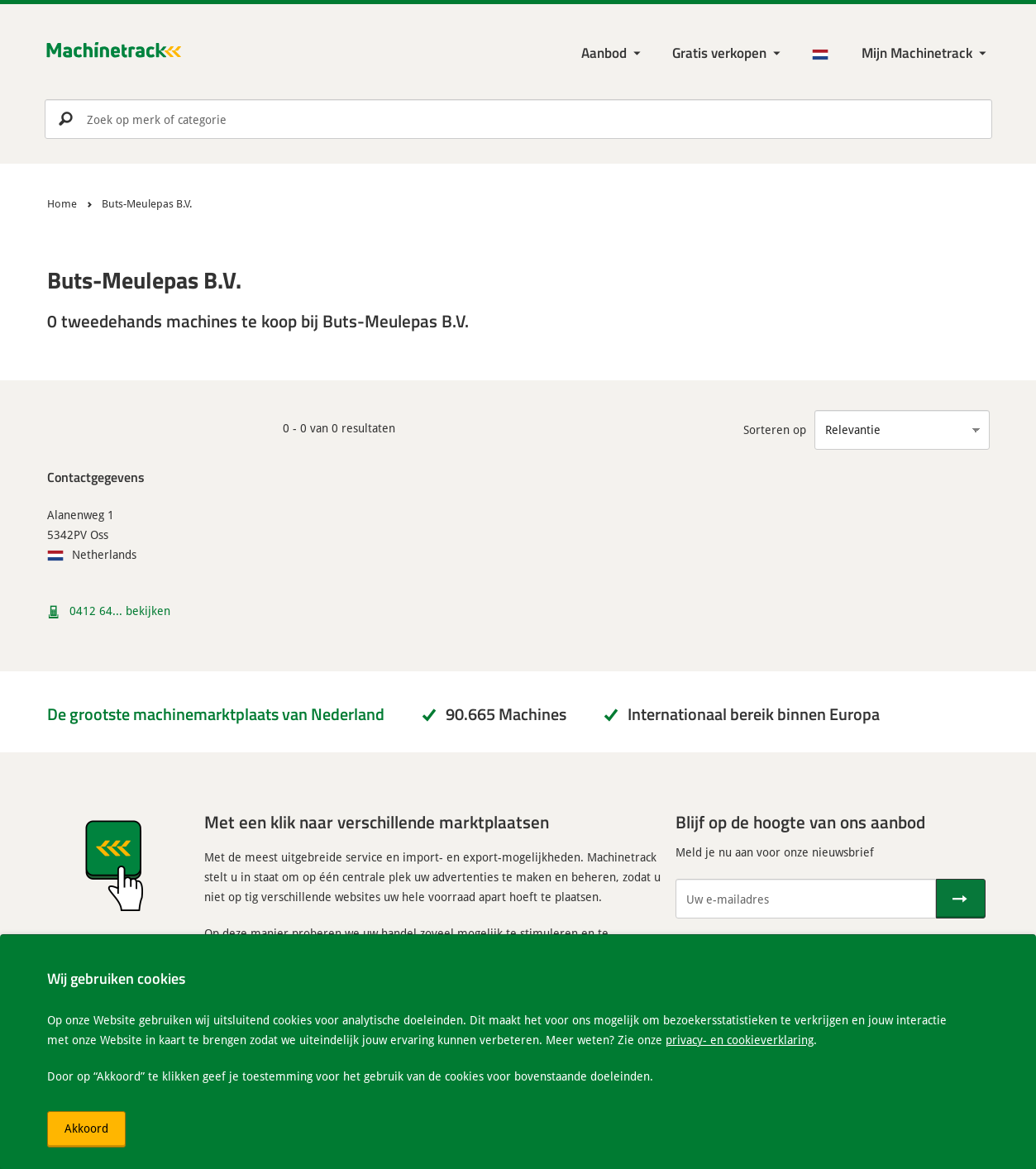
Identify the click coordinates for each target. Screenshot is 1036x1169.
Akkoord (86, 1128)
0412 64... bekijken (119, 610)
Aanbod (604, 52)
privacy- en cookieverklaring (740, 1039)
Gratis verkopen (719, 52)
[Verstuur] (961, 898)
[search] (518, 119)
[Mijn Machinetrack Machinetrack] (926, 53)
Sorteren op (774, 429)
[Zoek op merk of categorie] (518, 119)
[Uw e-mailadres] (806, 898)
